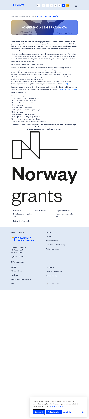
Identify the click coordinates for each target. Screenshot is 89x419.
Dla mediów (50, 267)
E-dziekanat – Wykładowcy (55, 245)
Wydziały (14, 275)
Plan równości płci (52, 276)
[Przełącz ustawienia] (67, 412)
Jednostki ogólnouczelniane (21, 279)
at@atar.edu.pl (17, 262)
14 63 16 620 (17, 256)
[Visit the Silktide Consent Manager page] (83, 412)
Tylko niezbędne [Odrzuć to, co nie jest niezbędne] (53, 412)
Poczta (48, 236)
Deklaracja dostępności (54, 272)
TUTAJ (66, 84)
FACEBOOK (63, 89)
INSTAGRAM (72, 89)
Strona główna (17, 16)
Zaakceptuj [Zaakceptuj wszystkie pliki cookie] (39, 412)
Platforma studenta (52, 240)
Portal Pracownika (52, 249)
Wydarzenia (30, 16)
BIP (12, 284)
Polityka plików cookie (56, 406)
